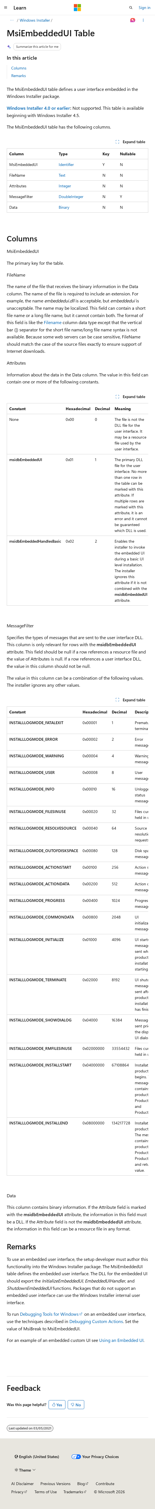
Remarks (18, 75)
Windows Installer (35, 20)
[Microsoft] (77, 7)
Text (62, 175)
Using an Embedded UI (121, 1340)
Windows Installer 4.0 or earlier (38, 108)
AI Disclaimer (22, 1483)
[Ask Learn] (132, 20)
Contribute (105, 1483)
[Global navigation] (5, 8)
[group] (77, 504)
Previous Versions (55, 1483)
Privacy (17, 1491)
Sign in (145, 7)
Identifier (66, 164)
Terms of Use (46, 1491)
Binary (64, 207)
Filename (52, 322)
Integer (65, 185)
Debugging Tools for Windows (49, 1314)
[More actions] (143, 20)
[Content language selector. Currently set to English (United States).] (37, 1456)
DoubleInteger (71, 196)
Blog (81, 1483)
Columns (18, 68)
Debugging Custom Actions (96, 1321)
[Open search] (130, 8)
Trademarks (73, 1491)
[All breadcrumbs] (12, 20)
